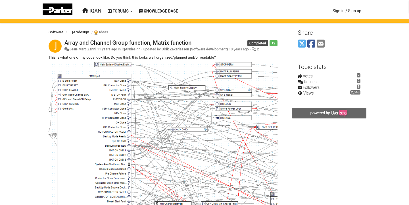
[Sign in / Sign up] (347, 11)
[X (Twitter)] (302, 44)
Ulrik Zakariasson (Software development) (195, 49)
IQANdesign (79, 32)
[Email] (321, 44)
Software (56, 32)
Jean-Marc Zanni (82, 49)
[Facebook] (311, 44)
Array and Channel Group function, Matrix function (127, 42)
